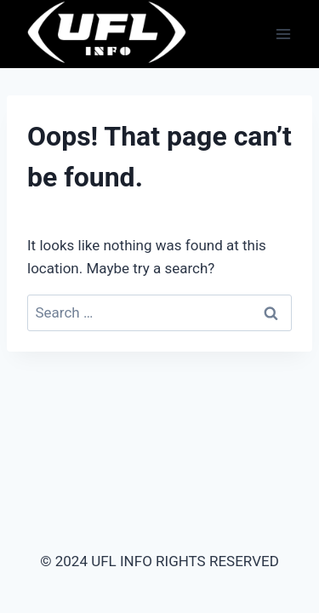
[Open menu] (283, 33)
